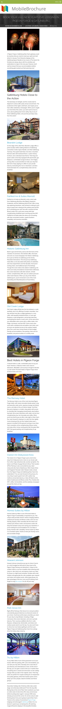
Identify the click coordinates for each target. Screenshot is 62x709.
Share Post (53, 25)
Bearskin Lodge (14, 142)
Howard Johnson (15, 560)
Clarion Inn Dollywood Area (20, 455)
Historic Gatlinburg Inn (18, 248)
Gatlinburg (25, 702)
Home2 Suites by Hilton (18, 510)
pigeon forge (43, 25)
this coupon (18, 581)
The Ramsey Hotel (16, 398)
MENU (57, 2)
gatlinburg (35, 25)
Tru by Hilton (13, 657)
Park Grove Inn (14, 608)
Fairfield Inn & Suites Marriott (21, 196)
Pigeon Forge (32, 700)
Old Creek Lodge (15, 306)
